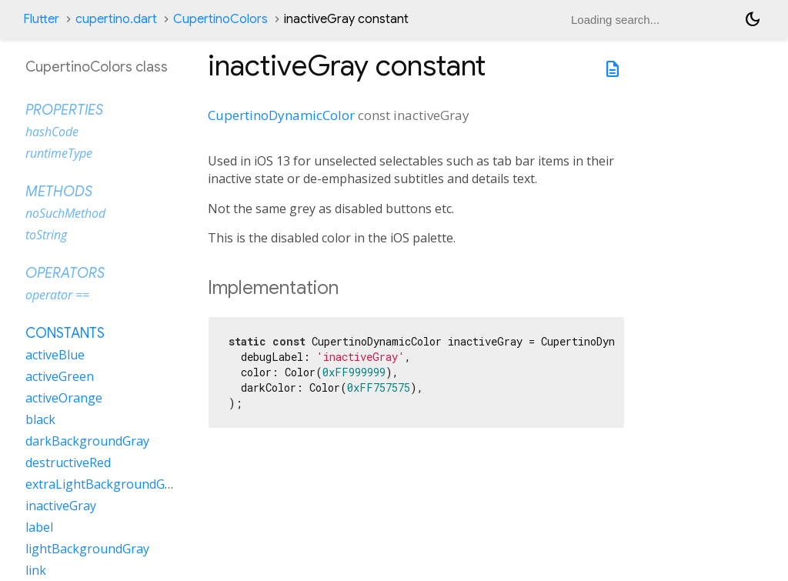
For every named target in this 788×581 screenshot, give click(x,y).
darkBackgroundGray (87, 440)
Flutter (41, 19)
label (39, 527)
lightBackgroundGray (87, 548)
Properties (64, 110)
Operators (65, 273)
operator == (57, 294)
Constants (65, 333)
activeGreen (59, 376)
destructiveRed (68, 462)
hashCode (51, 131)
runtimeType (58, 153)
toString (46, 234)
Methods (58, 191)
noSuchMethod (65, 213)
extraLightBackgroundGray (104, 484)
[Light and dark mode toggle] (752, 19)
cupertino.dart (116, 19)
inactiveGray (60, 505)
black (40, 419)
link (35, 570)
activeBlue (55, 354)
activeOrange (63, 397)
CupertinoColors (220, 19)
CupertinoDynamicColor (281, 115)
